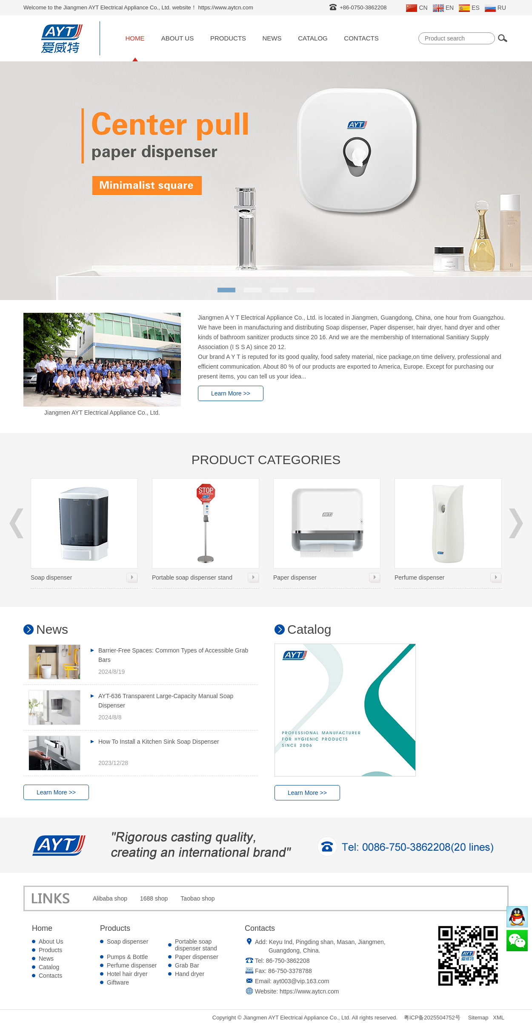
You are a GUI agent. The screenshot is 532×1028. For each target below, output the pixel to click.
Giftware (118, 982)
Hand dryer (189, 973)
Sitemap (478, 1017)
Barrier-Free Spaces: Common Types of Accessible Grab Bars (173, 655)
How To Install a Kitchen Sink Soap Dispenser (158, 741)
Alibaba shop (110, 898)
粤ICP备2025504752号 (432, 1017)
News (272, 38)
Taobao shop (197, 898)
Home (135, 38)
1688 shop (154, 898)
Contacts (361, 38)
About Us (177, 38)
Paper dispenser (326, 529)
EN (443, 8)
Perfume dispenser (448, 529)
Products (228, 38)
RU (495, 8)
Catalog (312, 38)
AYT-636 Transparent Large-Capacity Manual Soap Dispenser (165, 701)
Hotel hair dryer (127, 973)
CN (416, 8)
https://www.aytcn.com (309, 991)
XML (498, 1017)
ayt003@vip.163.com (301, 981)
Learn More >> (230, 393)
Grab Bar (187, 965)
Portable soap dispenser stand (205, 529)
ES (469, 8)
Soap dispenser (84, 529)
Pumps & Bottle (127, 956)
